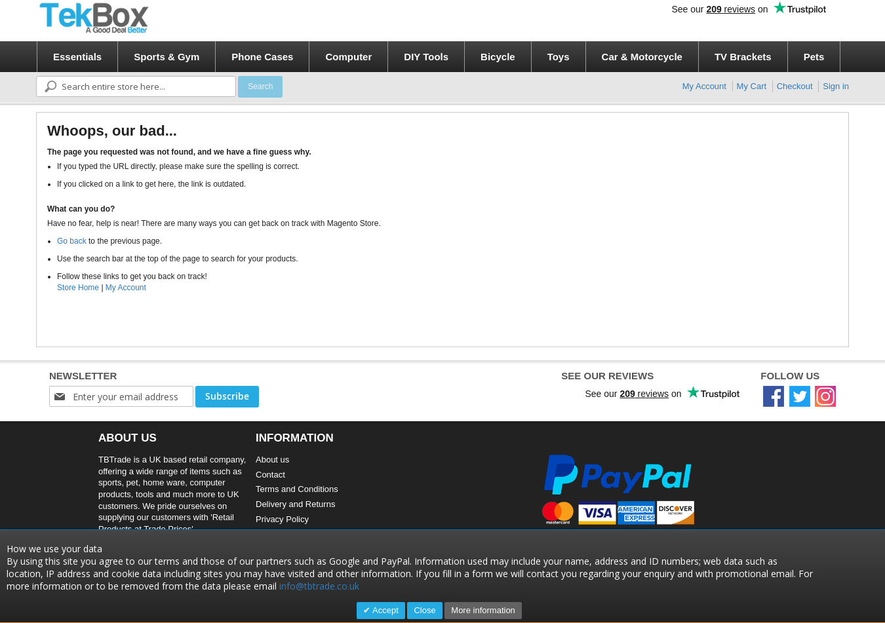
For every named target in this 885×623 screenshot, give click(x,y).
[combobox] (136, 86)
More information (483, 610)
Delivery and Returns (295, 504)
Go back (72, 241)
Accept (384, 610)
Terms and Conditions (297, 489)
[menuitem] (77, 56)
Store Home (78, 287)
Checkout (795, 86)
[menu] (446, 56)
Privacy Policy (282, 519)
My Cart (752, 86)
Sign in (836, 86)
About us (272, 459)
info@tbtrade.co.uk (319, 586)
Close (424, 610)
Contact (270, 475)
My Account (704, 86)
